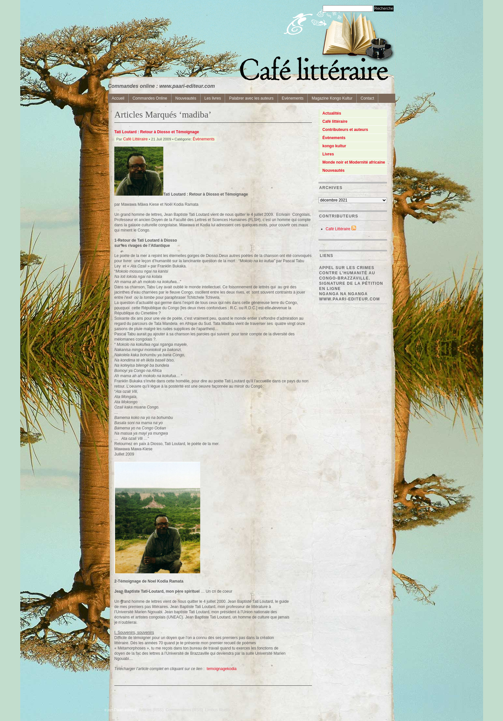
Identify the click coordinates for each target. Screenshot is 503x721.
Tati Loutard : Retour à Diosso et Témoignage (156, 132)
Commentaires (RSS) (184, 710)
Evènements (293, 98)
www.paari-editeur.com (349, 299)
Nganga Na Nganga (343, 294)
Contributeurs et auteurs (345, 129)
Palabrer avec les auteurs (251, 98)
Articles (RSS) (151, 710)
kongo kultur (334, 146)
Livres (328, 154)
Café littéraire (335, 121)
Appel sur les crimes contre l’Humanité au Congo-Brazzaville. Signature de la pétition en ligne (351, 278)
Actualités (331, 113)
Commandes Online (150, 98)
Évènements (204, 139)
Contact (367, 98)
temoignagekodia (221, 668)
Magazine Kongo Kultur (332, 98)
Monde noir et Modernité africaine (353, 162)
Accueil (118, 98)
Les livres (212, 98)
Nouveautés (185, 98)
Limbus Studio (217, 710)
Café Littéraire (135, 139)
